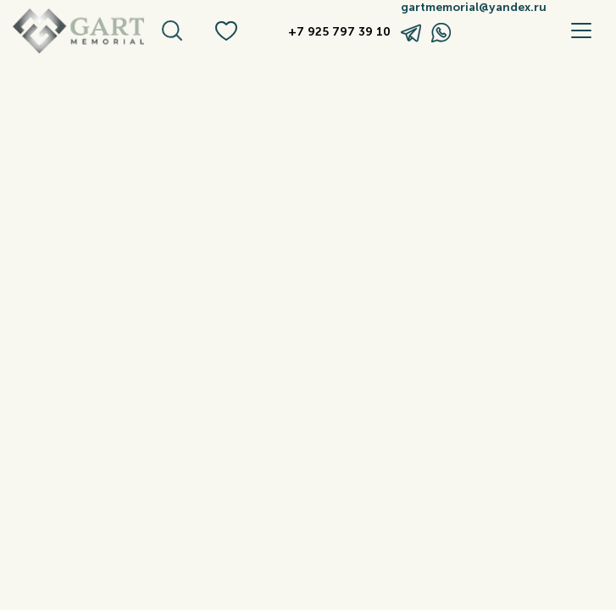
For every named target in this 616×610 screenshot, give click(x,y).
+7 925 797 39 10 (339, 32)
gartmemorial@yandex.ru (469, 7)
